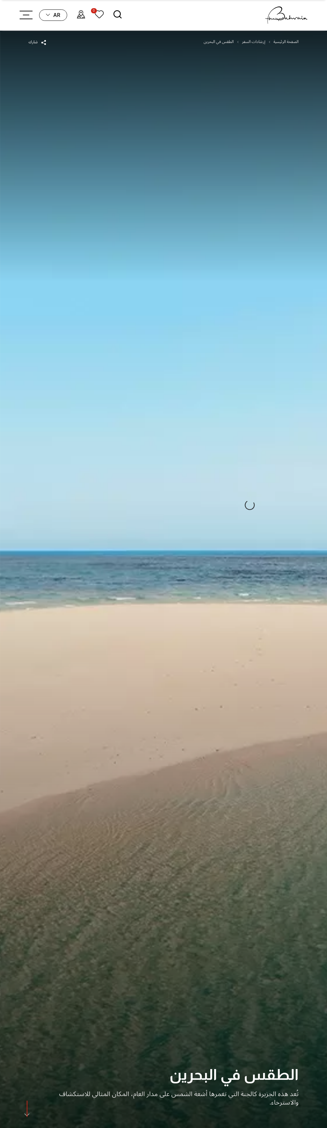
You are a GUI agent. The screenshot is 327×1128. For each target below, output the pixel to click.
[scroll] (26, 1109)
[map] (81, 15)
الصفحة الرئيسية (286, 42)
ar (53, 15)
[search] (117, 15)
